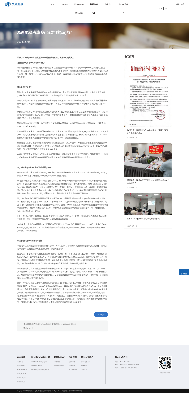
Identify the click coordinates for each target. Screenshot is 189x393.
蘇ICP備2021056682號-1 (76, 391)
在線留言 (84, 369)
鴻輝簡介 (20, 361)
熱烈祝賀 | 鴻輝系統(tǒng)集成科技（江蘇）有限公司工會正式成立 (147, 131)
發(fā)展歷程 (21, 365)
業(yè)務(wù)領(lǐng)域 (79, 8)
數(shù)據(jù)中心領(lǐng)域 (40, 369)
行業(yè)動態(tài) (59, 365)
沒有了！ (30, 327)
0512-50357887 (125, 361)
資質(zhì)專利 (21, 373)
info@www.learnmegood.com (129, 364)
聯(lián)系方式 (85, 361)
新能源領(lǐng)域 (36, 365)
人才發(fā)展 (73, 369)
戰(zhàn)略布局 (22, 369)
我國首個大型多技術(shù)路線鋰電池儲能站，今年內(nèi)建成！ (51, 324)
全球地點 (84, 365)
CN (161, 8)
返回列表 (101, 314)
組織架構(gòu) (22, 377)
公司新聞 (57, 361)
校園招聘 (72, 361)
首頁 (52, 4)
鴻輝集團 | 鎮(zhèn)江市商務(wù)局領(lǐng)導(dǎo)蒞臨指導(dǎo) (148, 181)
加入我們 (108, 4)
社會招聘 (72, 365)
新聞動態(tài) (94, 8)
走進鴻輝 (64, 4)
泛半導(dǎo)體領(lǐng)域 (39, 361)
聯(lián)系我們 (123, 8)
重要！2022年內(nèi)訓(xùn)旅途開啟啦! (144, 218)
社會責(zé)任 (21, 381)
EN (166, 8)
